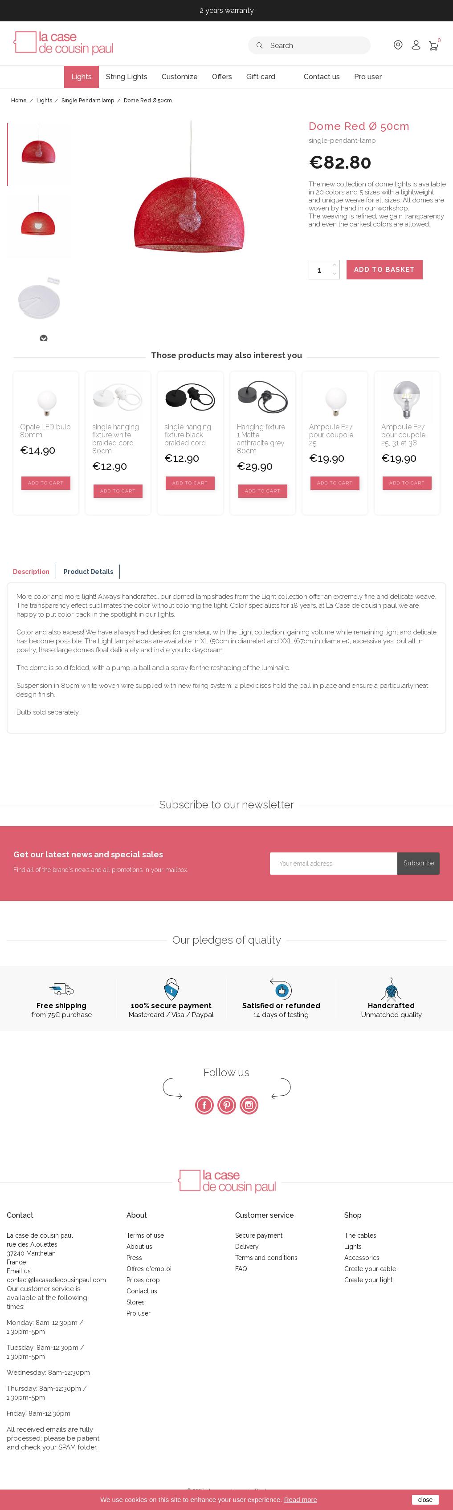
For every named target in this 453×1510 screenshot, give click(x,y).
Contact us (142, 1291)
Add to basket (384, 270)
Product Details (88, 571)
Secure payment (258, 1235)
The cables (360, 1235)
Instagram (249, 1105)
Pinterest (226, 1105)
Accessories (362, 1257)
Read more (300, 1499)
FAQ (241, 1268)
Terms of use (145, 1235)
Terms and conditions (266, 1257)
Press (134, 1257)
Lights (353, 1246)
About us (139, 1246)
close (425, 1499)
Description (31, 571)
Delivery (247, 1246)
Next (43, 338)
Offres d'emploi (149, 1268)
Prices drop (143, 1280)
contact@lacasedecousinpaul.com (56, 1280)
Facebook (204, 1105)
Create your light (368, 1280)
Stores (136, 1302)
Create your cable (370, 1268)
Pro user (139, 1313)
